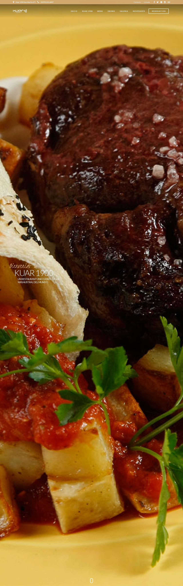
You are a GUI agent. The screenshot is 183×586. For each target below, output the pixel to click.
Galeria (124, 11)
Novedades (139, 11)
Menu (100, 11)
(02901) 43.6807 (45, 2)
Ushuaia (147, 2)
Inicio (74, 11)
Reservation (159, 11)
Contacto (137, 2)
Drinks (111, 11)
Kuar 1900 (87, 11)
